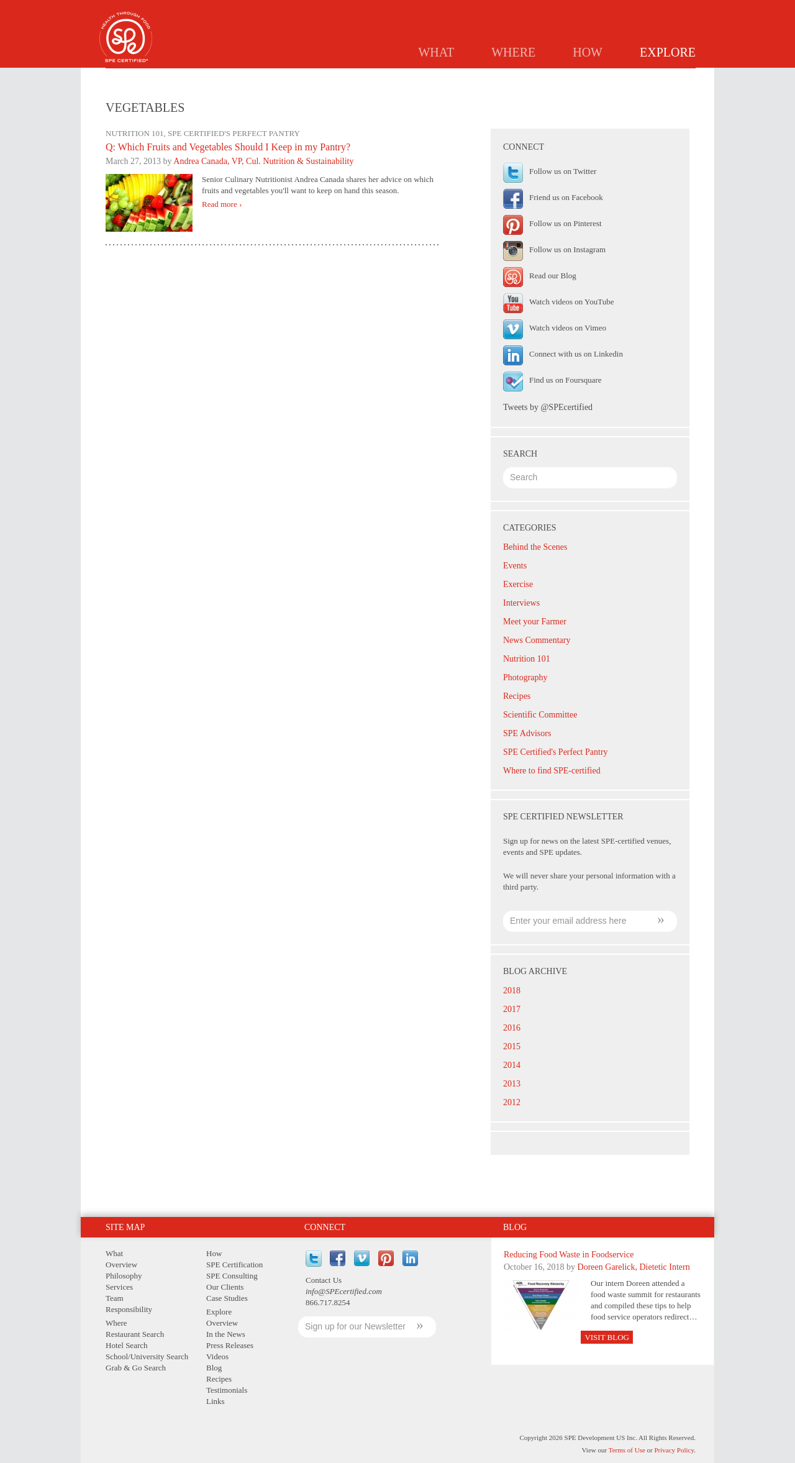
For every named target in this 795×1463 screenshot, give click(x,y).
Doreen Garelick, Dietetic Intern (634, 1267)
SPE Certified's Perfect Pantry (555, 752)
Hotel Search (127, 1345)
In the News (372, 78)
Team (115, 1298)
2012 (511, 1102)
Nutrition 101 (526, 658)
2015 (511, 1046)
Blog (507, 78)
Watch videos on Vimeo (567, 327)
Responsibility (129, 1309)
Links (675, 78)
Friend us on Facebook (566, 197)
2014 (511, 1065)
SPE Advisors (527, 733)
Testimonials (616, 78)
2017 (511, 1009)
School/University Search (147, 1356)
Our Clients (224, 1287)
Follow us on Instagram (567, 249)
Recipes (553, 78)
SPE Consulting (232, 1275)
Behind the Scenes (535, 547)
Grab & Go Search (136, 1367)
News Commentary (536, 640)
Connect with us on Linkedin (576, 353)
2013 (511, 1083)
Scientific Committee (540, 714)
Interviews (521, 603)
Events (515, 565)
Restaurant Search (135, 1334)
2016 (511, 1027)
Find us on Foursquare (565, 380)
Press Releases (446, 78)
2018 (511, 990)
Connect (324, 1227)
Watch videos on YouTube (571, 301)
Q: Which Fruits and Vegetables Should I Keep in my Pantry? (228, 147)
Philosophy (124, 1275)
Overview (307, 78)
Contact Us (324, 1280)
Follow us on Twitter (562, 171)
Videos (217, 1356)
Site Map (125, 1227)
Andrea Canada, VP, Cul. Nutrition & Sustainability (263, 161)
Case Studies (227, 1298)
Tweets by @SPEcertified (548, 407)
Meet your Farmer (534, 621)
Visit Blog (606, 1337)
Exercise (518, 584)
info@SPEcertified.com (344, 1291)
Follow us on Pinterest (565, 223)
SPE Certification (234, 1264)
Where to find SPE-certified (552, 770)
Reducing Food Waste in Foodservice (569, 1254)
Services (119, 1287)
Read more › (222, 204)
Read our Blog (552, 275)
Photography (525, 677)
